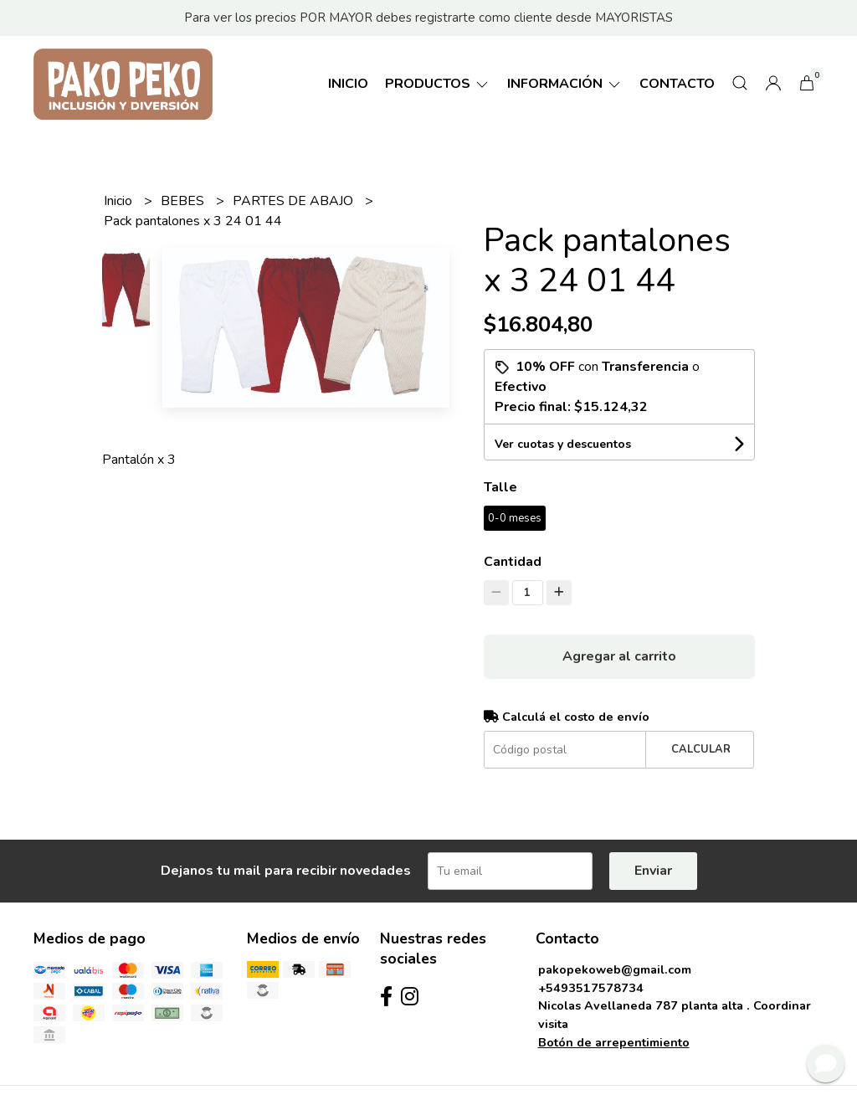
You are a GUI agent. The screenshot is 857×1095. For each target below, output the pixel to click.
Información (565, 84)
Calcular (701, 749)
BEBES (184, 201)
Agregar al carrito (619, 656)
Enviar (653, 870)
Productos (437, 84)
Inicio (348, 84)
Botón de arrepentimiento (614, 1042)
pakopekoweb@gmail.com (614, 969)
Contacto (677, 84)
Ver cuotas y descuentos (563, 444)
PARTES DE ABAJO (295, 201)
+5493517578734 (591, 987)
